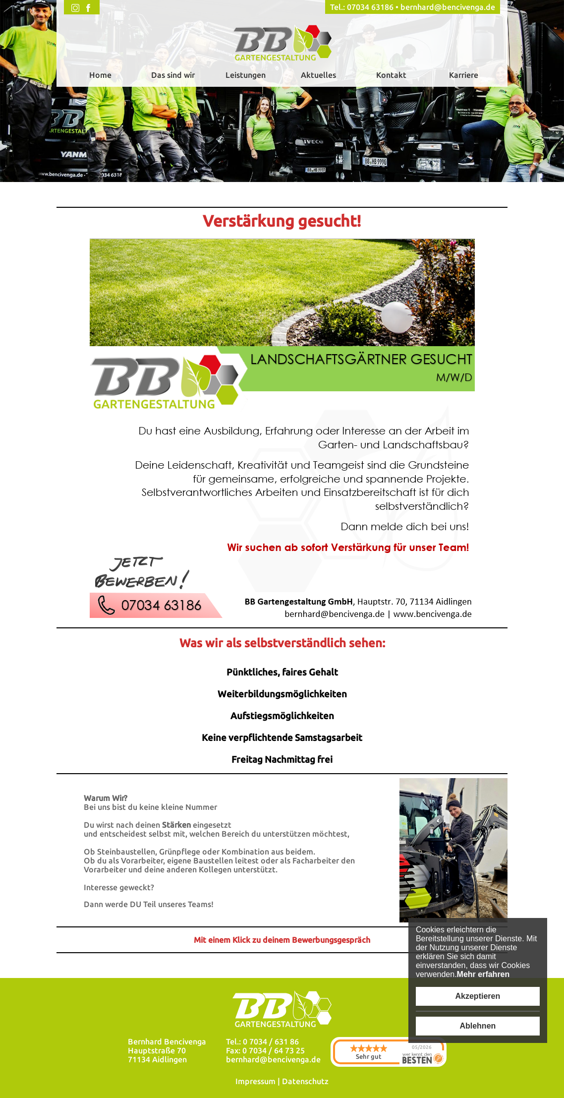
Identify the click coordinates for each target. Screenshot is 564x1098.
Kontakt (391, 74)
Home (100, 74)
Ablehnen (477, 1026)
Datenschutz (305, 1081)
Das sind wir (173, 74)
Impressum (255, 1081)
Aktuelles (318, 74)
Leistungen (246, 74)
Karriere (463, 74)
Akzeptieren (478, 996)
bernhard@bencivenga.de (447, 6)
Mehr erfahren (483, 974)
